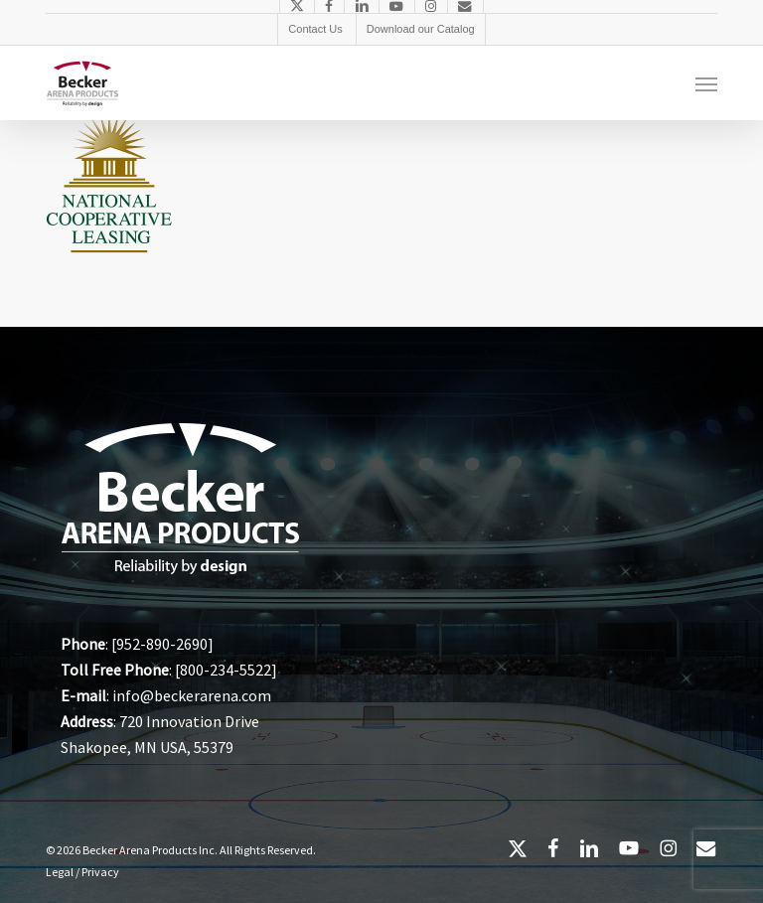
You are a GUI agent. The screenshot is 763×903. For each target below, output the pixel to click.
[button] (706, 83)
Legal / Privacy (82, 871)
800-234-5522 (225, 669)
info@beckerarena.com (191, 695)
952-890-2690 (162, 644)
